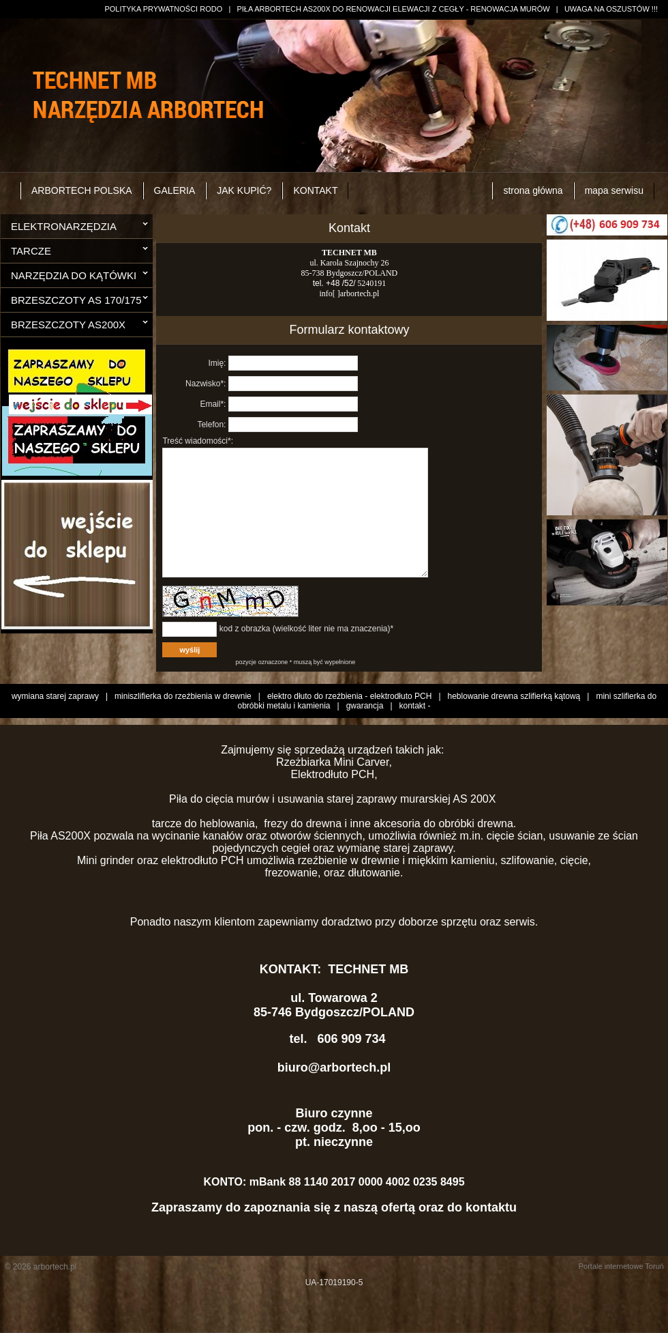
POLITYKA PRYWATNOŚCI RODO (163, 9)
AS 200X (476, 829)
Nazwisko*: (205, 383)
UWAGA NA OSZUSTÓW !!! (611, 9)
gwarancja (365, 736)
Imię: (217, 363)
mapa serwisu (614, 190)
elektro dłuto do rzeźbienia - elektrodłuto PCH (349, 727)
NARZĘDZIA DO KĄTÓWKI (73, 275)
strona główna (532, 190)
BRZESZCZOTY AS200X (68, 324)
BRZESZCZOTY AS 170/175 (76, 300)
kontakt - (415, 736)
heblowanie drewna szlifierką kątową (514, 727)
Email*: (213, 404)
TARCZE (31, 251)
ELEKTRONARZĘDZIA (64, 226)
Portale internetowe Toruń (621, 1297)
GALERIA (175, 190)
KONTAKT (315, 190)
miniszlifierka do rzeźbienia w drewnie (183, 727)
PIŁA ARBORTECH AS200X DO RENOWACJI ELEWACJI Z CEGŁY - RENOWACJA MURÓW (393, 9)
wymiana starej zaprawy (55, 727)
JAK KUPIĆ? (244, 190)
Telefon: (211, 424)
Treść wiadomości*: (197, 441)
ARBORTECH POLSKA (81, 190)
